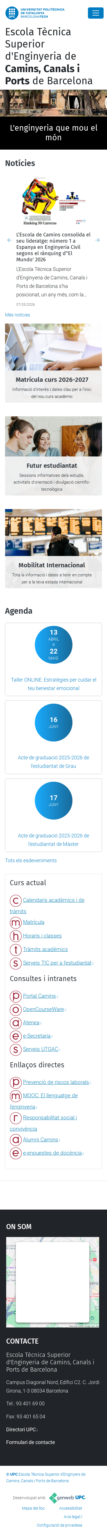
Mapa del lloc (33, 1508)
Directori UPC (21, 1429)
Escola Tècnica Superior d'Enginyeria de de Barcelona (49, 56)
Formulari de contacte (30, 1442)
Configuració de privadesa (59, 1525)
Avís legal (72, 1516)
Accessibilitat (70, 1508)
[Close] (96, 13)
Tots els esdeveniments (31, 860)
